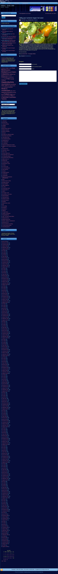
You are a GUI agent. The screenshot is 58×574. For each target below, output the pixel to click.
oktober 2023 (4, 281)
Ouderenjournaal (5, 197)
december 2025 (5, 243)
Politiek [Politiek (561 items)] (6, 94)
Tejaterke (4, 210)
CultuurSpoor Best (5, 137)
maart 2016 (4, 416)
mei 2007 (4, 522)
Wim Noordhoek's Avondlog (7, 223)
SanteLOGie (24, 53)
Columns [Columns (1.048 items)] (5, 74)
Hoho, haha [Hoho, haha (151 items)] (4, 85)
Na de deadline (5, 183)
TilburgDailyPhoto (5, 214)
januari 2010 (4, 514)
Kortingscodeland (5, 172)
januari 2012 (4, 490)
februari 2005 (4, 531)
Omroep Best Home (6, 188)
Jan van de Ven (5, 166)
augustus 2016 (5, 408)
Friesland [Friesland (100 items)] (3, 80)
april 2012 (4, 485)
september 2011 (5, 496)
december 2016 (5, 403)
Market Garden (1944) (6, 180)
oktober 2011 (4, 494)
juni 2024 (4, 269)
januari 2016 (4, 419)
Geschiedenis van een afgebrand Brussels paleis (9, 43)
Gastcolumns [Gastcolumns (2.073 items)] (7, 82)
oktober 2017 (4, 388)
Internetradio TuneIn (6, 163)
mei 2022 (4, 306)
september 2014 (5, 442)
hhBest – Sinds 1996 (7, 5)
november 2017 (5, 386)
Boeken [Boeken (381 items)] (7, 70)
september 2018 (5, 371)
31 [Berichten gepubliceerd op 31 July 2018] (7, 559)
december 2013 (5, 456)
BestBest (4, 126)
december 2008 (5, 515)
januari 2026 (4, 241)
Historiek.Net (4, 160)
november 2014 (5, 439)
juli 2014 (3, 445)
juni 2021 (4, 323)
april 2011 (4, 503)
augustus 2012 (5, 479)
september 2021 (5, 318)
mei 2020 (4, 342)
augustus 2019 (5, 355)
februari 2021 (4, 328)
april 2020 (4, 343)
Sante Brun (4, 36)
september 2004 (5, 534)
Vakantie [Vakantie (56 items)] (5, 95)
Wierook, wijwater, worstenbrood (8, 220)
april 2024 (4, 272)
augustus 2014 (5, 444)
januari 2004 (4, 539)
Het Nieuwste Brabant (6, 156)
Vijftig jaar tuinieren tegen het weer (31, 18)
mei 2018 (4, 377)
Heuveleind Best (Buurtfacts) (7, 157)
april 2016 (4, 414)
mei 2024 (4, 271)
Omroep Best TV (5, 189)
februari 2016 (4, 417)
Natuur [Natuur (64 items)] (14, 90)
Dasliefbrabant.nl (5, 140)
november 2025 (5, 244)
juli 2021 (3, 321)
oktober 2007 (4, 519)
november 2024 (5, 262)
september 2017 (5, 389)
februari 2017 (4, 400)
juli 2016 (3, 410)
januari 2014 (4, 454)
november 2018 (5, 368)
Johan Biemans (5, 169)
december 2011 (5, 491)
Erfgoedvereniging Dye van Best (8, 144)
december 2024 (5, 260)
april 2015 (4, 432)
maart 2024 (4, 274)
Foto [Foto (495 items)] (8, 79)
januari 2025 (4, 259)
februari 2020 (4, 346)
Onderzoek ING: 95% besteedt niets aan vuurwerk (9, 41)
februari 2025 (4, 257)
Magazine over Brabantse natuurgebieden (7, 177)
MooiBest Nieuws (5, 182)
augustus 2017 (5, 391)
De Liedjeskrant (5, 141)
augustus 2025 (5, 249)
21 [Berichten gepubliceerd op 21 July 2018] (13, 556)
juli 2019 (3, 357)
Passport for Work (5, 198)
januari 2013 (4, 472)
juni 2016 (4, 411)
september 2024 (5, 265)
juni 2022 (4, 305)
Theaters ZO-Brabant (6, 213)
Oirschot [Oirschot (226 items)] (9, 92)
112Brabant (4, 121)
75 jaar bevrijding (5, 124)
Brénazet (4, 132)
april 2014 (4, 450)
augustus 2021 (5, 320)
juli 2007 (3, 521)
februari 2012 (4, 488)
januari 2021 (4, 330)
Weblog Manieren (5, 217)
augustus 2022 (5, 302)
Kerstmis (4, 170)
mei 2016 (4, 413)
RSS (3, 204)
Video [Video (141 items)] (11, 95)
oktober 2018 (4, 370)
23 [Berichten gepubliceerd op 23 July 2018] (5, 558)
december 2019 (5, 349)
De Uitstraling (4, 143)
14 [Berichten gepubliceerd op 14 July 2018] (13, 554)
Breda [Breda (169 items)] (9, 72)
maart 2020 (4, 345)
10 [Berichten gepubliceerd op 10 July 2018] (7, 554)
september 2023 (5, 283)
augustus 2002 (5, 543)
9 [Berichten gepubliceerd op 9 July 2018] (5, 554)
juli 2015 (3, 428)
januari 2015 (4, 437)
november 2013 (5, 457)
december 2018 (5, 367)
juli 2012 (3, 481)
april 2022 (4, 308)
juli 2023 (3, 286)
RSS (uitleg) (4, 206)
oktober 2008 (4, 517)
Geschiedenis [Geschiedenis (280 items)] (5, 84)
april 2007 (4, 524)
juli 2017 (3, 392)
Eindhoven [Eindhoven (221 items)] (4, 77)
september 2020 (5, 336)
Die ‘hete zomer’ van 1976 (50, 13)
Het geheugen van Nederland (8, 154)
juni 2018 (4, 376)
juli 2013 (3, 463)
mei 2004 (4, 536)
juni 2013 (4, 465)
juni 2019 (4, 358)
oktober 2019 (4, 352)
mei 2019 (4, 360)
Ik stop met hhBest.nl (12, 36)
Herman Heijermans (6, 153)
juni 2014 (4, 447)
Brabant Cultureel (5, 129)
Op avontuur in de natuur (7, 194)
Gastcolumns (28, 55)
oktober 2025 (4, 246)
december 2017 (5, 385)
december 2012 (5, 474)
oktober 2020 (4, 334)
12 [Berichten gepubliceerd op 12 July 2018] (10, 554)
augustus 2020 (5, 337)
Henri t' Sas (4, 151)
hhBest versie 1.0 (5, 159)
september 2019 (5, 354)
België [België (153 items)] (13, 68)
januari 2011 (4, 508)
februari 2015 (4, 435)
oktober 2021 (4, 317)
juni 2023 (4, 287)
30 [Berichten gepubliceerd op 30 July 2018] (5, 559)
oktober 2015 (4, 423)
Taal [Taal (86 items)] (2, 95)
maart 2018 (4, 380)
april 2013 (4, 468)
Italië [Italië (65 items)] (10, 85)
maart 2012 (4, 487)
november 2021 (5, 315)
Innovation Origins (5, 162)
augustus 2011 (5, 497)
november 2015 (5, 422)
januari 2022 (4, 312)
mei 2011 (4, 502)
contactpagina (4, 58)
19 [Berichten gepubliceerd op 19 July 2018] (10, 556)
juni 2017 (4, 394)
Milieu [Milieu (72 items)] (11, 90)
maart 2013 (4, 469)
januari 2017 (4, 401)
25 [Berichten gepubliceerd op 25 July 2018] (8, 558)
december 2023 (5, 278)
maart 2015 (4, 434)
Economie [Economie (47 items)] (10, 75)
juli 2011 (3, 499)
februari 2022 (4, 311)
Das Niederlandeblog (6, 138)
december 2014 (5, 438)
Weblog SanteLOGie (6, 219)
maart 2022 (4, 309)
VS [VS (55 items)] (14, 95)
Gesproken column (5, 150)
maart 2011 (4, 505)
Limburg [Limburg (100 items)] (5, 87)
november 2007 (5, 518)
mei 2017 (4, 395)
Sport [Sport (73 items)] (14, 94)
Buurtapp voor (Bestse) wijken (8, 134)
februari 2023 (4, 293)
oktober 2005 (4, 528)
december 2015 (5, 420)
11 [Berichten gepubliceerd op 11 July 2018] (8, 554)
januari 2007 (4, 525)
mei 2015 (4, 431)
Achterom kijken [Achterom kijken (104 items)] (5, 68)
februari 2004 (4, 537)
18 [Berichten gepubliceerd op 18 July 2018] (8, 556)
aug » (5, 561)
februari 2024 (4, 275)
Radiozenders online (6, 203)
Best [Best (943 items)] (3, 70)
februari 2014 (4, 453)
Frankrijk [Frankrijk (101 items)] (12, 79)
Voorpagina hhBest (32, 53)
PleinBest (4, 201)
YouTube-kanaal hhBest (6, 225)
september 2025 (5, 247)
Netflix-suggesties (5, 185)
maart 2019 (4, 363)
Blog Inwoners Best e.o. (6, 128)
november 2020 (5, 333)
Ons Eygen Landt (5, 192)
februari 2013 (4, 471)
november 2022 (5, 297)
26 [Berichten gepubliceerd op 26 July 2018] (10, 558)
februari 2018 (4, 382)
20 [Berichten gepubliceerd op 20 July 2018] (11, 556)
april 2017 (4, 397)
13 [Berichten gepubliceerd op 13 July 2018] (11, 554)
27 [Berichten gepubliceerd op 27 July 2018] (11, 558)
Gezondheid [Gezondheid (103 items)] (13, 84)
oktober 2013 (4, 459)
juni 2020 (4, 340)
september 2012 (5, 478)
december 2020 (5, 331)
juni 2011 (4, 500)
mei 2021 (4, 324)
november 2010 (5, 511)
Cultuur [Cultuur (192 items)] (11, 74)
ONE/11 (3, 191)
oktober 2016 (4, 405)
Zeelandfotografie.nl (6, 226)
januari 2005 (4, 533)
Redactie (4, 42)
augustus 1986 (5, 546)
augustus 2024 (5, 266)
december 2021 (5, 314)
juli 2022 (3, 303)
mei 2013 (4, 466)
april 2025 (4, 254)
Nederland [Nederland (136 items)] (4, 92)
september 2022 (5, 300)
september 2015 (5, 425)
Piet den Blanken (5, 200)
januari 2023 (4, 294)
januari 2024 (4, 277)
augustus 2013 (5, 462)
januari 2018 (4, 383)
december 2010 (5, 509)
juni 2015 (4, 429)
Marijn (3, 179)
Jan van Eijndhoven (6, 168)
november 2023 (5, 280)
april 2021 (4, 325)
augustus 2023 (5, 284)
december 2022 (5, 296)
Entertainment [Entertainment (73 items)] (11, 77)
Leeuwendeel (4, 173)
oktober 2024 (4, 263)
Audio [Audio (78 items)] (10, 68)
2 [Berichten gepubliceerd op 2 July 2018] (5, 553)
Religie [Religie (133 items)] (11, 94)
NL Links (3, 186)
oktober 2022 (4, 299)
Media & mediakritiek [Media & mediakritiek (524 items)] (5, 89)
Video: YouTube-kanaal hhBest (8, 216)
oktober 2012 (4, 477)
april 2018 (4, 379)
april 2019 (4, 361)
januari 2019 (4, 366)
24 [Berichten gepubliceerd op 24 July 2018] (7, 558)
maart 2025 (4, 256)
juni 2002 (4, 545)
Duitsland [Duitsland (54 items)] (6, 75)
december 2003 (5, 540)
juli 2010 (3, 512)
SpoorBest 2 (4, 209)
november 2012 (5, 475)
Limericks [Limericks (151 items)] (10, 87)
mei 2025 (4, 253)
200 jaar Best (4, 122)
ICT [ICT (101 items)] (8, 85)
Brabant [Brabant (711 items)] (4, 72)
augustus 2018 (5, 373)
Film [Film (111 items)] (5, 79)
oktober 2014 (4, 441)
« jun (2, 561)
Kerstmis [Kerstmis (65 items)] (13, 85)
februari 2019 (4, 364)
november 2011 (5, 493)
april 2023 (4, 290)
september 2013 (5, 460)
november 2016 (5, 404)
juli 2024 (3, 268)
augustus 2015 (5, 426)
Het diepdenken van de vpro (25, 13)
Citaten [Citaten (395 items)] (13, 72)
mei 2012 (4, 484)
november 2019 (5, 351)
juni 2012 (4, 482)
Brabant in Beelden (6, 131)
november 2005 (5, 527)
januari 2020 (4, 348)
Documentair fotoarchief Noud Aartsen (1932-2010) (9, 38)
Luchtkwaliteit (4, 175)
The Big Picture (5, 212)
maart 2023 (4, 291)
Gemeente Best (5, 148)
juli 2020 (3, 339)
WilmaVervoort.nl (5, 222)
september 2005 (5, 530)
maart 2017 (4, 398)
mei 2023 (4, 288)
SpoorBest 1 (4, 207)
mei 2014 (4, 448)
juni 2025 (4, 252)
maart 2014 (4, 451)
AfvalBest (4, 125)
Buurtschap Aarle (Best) (6, 135)
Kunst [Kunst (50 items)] (2, 87)
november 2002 (5, 542)
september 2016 (5, 407)
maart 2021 (4, 327)
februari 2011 (4, 506)
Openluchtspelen (5, 195)
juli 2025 (3, 250)
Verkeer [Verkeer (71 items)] (8, 95)
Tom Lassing (4, 31)
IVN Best (4, 165)
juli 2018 (3, 374)
